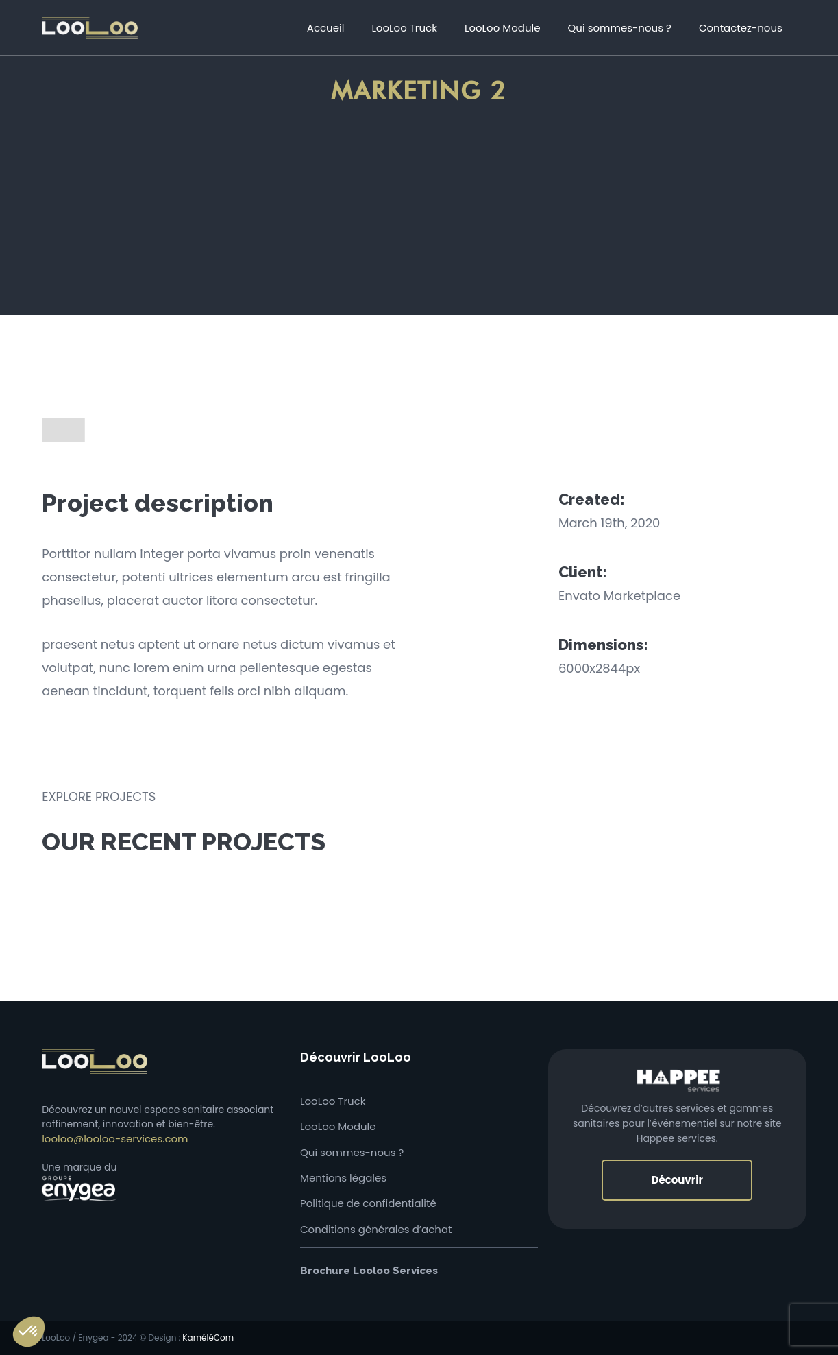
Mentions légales (343, 1178)
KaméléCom (208, 1337)
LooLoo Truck (333, 1101)
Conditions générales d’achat (376, 1229)
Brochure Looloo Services (369, 1270)
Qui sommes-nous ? (352, 1152)
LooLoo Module (338, 1126)
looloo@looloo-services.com (115, 1138)
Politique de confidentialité (368, 1203)
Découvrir (677, 1180)
